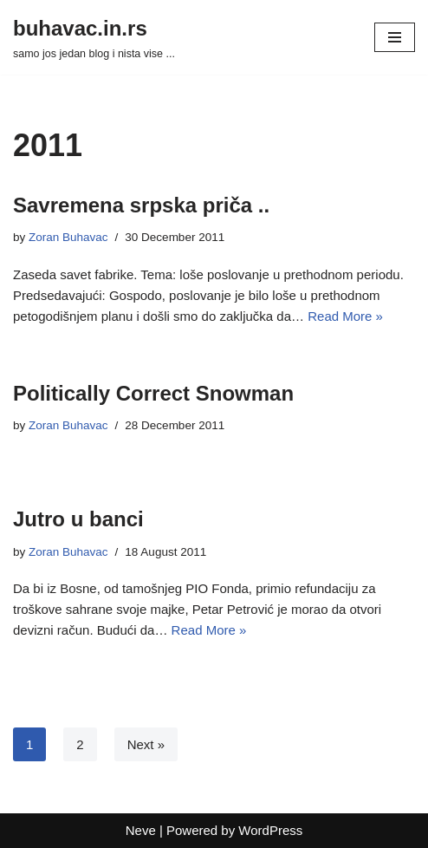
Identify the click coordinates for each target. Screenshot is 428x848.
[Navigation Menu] (394, 37)
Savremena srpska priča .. (141, 205)
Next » (146, 744)
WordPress (270, 830)
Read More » (345, 316)
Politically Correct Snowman (153, 393)
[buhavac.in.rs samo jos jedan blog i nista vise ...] (94, 37)
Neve (141, 830)
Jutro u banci (78, 519)
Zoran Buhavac (68, 237)
